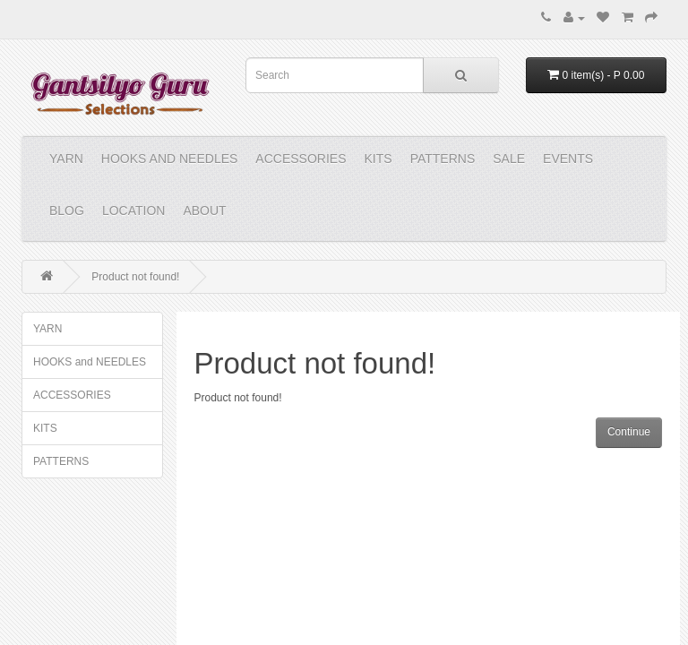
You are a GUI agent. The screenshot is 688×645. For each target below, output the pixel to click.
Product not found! (135, 277)
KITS (378, 158)
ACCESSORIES (300, 158)
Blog (66, 210)
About (204, 210)
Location (134, 210)
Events (568, 158)
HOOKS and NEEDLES (169, 158)
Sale (509, 158)
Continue (628, 432)
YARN (66, 158)
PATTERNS (443, 158)
